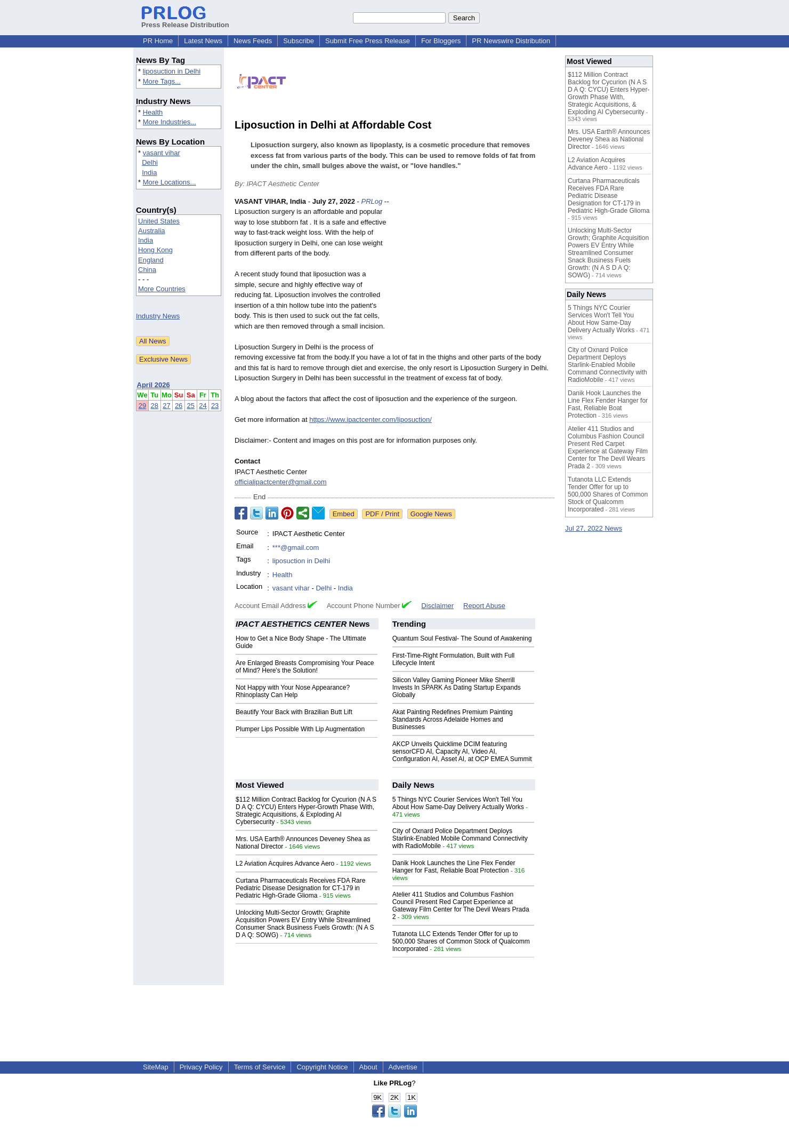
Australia (151, 231)
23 (215, 406)
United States (159, 221)
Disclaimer (437, 606)
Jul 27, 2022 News (593, 528)
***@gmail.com (295, 547)
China (147, 270)
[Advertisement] (474, 274)
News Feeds (253, 41)
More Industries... (169, 122)
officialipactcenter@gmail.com (281, 482)
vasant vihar (161, 153)
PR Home (158, 41)
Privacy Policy (201, 1067)
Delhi (150, 162)
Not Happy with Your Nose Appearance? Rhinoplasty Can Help (293, 691)
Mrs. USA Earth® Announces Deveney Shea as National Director (609, 139)
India (149, 173)
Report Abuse (484, 606)
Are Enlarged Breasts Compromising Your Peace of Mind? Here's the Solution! (305, 666)
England (151, 260)
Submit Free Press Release (367, 41)
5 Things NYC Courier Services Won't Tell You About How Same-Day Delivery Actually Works (458, 803)
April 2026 (153, 385)
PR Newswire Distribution (511, 41)
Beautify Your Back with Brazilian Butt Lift (294, 712)
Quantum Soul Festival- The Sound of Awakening (462, 638)
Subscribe (298, 41)
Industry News (158, 316)
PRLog (371, 201)
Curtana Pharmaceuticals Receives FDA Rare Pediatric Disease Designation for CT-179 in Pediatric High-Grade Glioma (300, 888)
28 (154, 406)
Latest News (203, 41)
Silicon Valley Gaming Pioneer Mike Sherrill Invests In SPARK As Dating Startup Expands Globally (456, 687)
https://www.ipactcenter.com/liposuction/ (370, 419)
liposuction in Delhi (171, 71)
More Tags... (162, 81)
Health (153, 112)
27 (166, 406)
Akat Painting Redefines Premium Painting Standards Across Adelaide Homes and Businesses (452, 719)
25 (191, 406)
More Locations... (169, 182)
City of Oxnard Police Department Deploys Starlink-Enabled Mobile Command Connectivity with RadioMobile (460, 838)
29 (142, 406)
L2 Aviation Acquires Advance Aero (285, 863)
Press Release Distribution (185, 21)
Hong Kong (155, 250)
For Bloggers (441, 41)
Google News (431, 514)
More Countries (162, 289)
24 (202, 406)
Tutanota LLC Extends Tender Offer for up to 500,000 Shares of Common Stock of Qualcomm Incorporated (461, 941)
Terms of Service (260, 1067)
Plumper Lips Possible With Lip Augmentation (300, 729)
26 (178, 406)
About (368, 1067)
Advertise (403, 1067)
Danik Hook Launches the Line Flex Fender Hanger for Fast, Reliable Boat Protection (454, 866)
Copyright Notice (322, 1067)
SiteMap (155, 1067)
